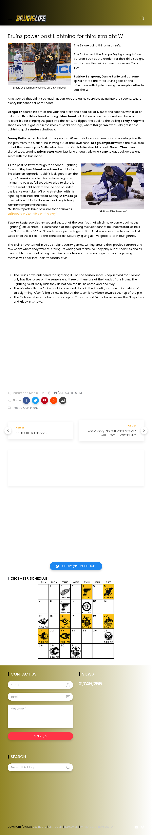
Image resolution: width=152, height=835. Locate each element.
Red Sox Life (71, 826)
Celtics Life (55, 826)
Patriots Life (88, 826)
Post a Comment (25, 408)
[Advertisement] (76, 356)
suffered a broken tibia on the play (32, 214)
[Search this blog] (40, 767)
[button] (26, 400)
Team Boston (106, 826)
